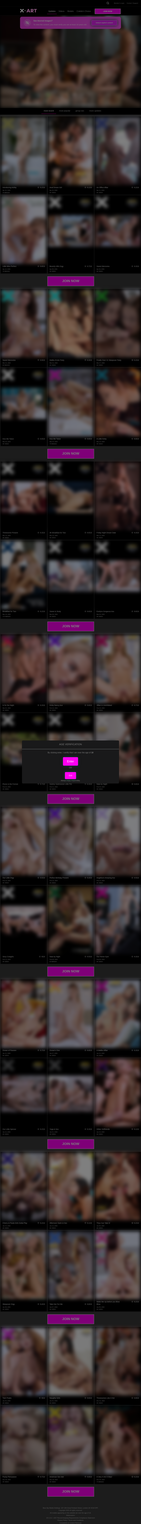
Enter (70, 761)
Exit (70, 775)
